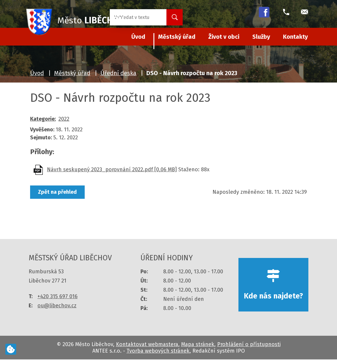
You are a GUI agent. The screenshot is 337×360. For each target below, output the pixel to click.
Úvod (37, 73)
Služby (261, 36)
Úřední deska (118, 73)
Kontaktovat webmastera (147, 345)
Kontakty (295, 36)
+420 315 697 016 (57, 296)
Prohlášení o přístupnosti (249, 345)
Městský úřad (176, 36)
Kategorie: (43, 119)
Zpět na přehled (57, 192)
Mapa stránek (197, 345)
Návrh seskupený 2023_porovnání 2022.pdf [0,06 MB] (112, 169)
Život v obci (223, 36)
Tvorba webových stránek (158, 351)
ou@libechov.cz (56, 305)
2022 (63, 119)
